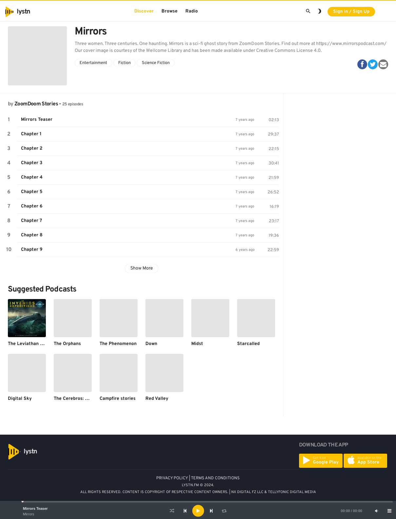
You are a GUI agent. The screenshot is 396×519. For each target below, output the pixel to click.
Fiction (124, 63)
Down (151, 344)
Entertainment (93, 63)
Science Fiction (156, 63)
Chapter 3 (31, 163)
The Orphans (67, 344)
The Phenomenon (118, 344)
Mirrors (28, 514)
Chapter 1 (31, 134)
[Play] (198, 511)
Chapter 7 (31, 221)
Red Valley (156, 398)
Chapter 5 (32, 192)
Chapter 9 (32, 249)
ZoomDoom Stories (36, 104)
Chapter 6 (32, 206)
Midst (197, 344)
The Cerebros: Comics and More (88, 398)
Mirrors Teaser (35, 508)
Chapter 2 (32, 148)
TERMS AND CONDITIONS (215, 478)
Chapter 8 (32, 235)
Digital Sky (20, 398)
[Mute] (376, 510)
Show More (141, 268)
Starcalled (248, 344)
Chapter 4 (32, 177)
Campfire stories (118, 398)
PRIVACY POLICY (172, 478)
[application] (198, 510)
